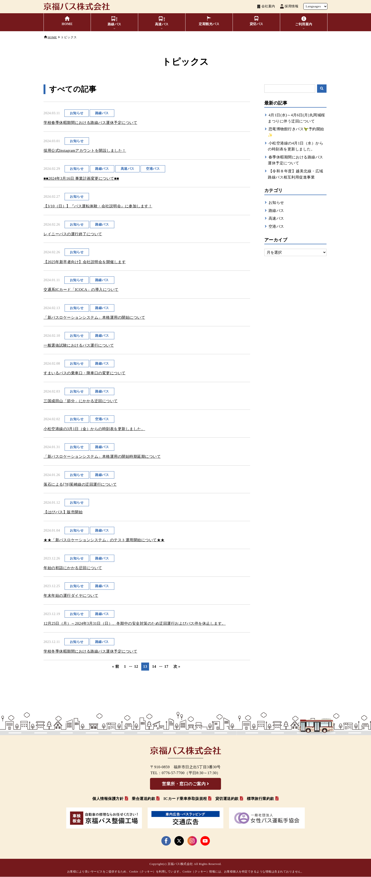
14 (154, 667)
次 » (177, 667)
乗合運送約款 (143, 799)
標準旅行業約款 (260, 799)
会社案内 (266, 6)
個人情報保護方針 (108, 799)
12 (136, 667)
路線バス (276, 211)
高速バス (276, 218)
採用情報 (289, 6)
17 (166, 667)
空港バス (276, 226)
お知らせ (276, 203)
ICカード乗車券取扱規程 (185, 799)
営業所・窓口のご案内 (184, 784)
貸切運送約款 (227, 799)
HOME (52, 37)
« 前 (115, 667)
